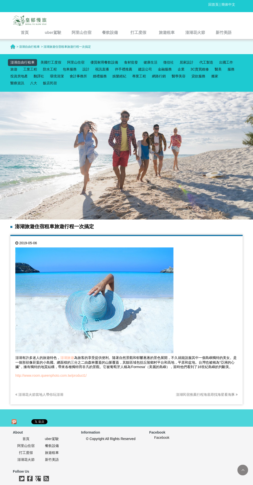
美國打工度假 (51, 62)
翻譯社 (39, 76)
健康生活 (150, 62)
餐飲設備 (52, 446)
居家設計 (186, 62)
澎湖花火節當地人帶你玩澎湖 (39, 395)
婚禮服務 (100, 76)
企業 (181, 69)
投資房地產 (19, 76)
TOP (242, 470)
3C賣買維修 (199, 69)
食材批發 (131, 62)
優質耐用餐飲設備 (104, 62)
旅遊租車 (52, 453)
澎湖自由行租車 (22, 62)
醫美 (218, 69)
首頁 (25, 439)
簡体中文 (228, 4)
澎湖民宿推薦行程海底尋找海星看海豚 (207, 395)
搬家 (214, 76)
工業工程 (30, 69)
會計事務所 (78, 76)
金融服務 (165, 69)
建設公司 (145, 69)
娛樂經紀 (119, 76)
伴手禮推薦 (123, 69)
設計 (86, 69)
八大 (33, 83)
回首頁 (213, 4)
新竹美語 (52, 460)
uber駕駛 (52, 439)
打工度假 (26, 453)
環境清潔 (57, 76)
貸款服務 (198, 76)
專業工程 (139, 76)
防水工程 (50, 69)
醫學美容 (179, 76)
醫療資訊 (17, 83)
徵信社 (168, 62)
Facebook (161, 438)
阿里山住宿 (75, 62)
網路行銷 (159, 76)
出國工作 (226, 62)
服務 (231, 69)
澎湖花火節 (26, 460)
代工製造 (206, 62)
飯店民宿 (50, 83)
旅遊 (13, 69)
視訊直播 (102, 69)
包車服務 (70, 69)
